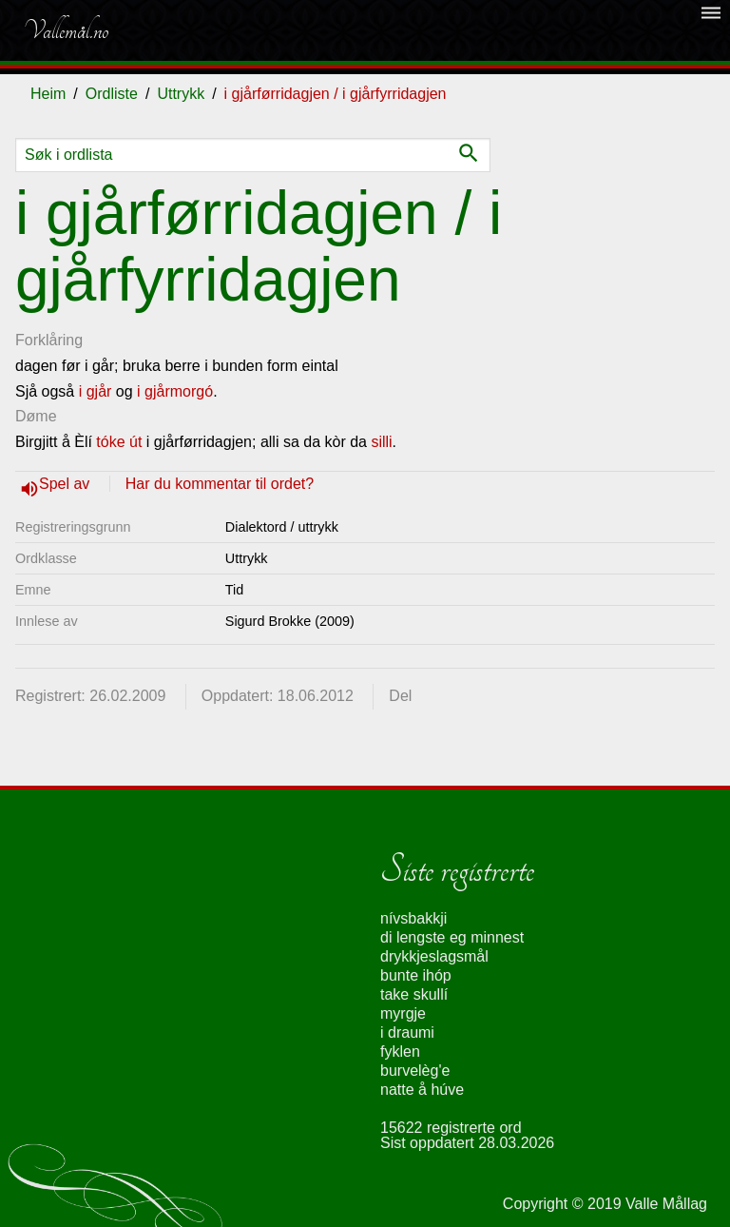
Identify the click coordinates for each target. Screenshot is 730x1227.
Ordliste (112, 94)
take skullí (414, 994)
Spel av (66, 484)
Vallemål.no (65, 30)
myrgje (403, 1013)
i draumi (407, 1032)
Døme (36, 416)
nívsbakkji (413, 918)
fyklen (400, 1051)
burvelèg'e (415, 1070)
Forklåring (49, 340)
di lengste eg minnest (452, 937)
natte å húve (422, 1089)
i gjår (95, 391)
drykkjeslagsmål (434, 956)
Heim (48, 94)
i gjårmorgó (175, 391)
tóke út (119, 442)
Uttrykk (180, 94)
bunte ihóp (415, 975)
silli (381, 442)
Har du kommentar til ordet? (219, 484)
